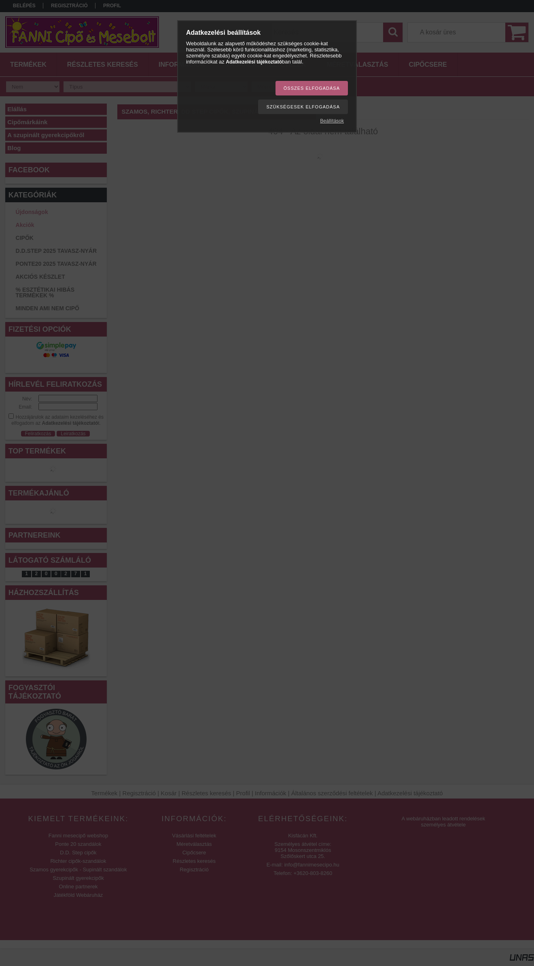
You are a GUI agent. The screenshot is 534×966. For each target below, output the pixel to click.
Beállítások (332, 121)
